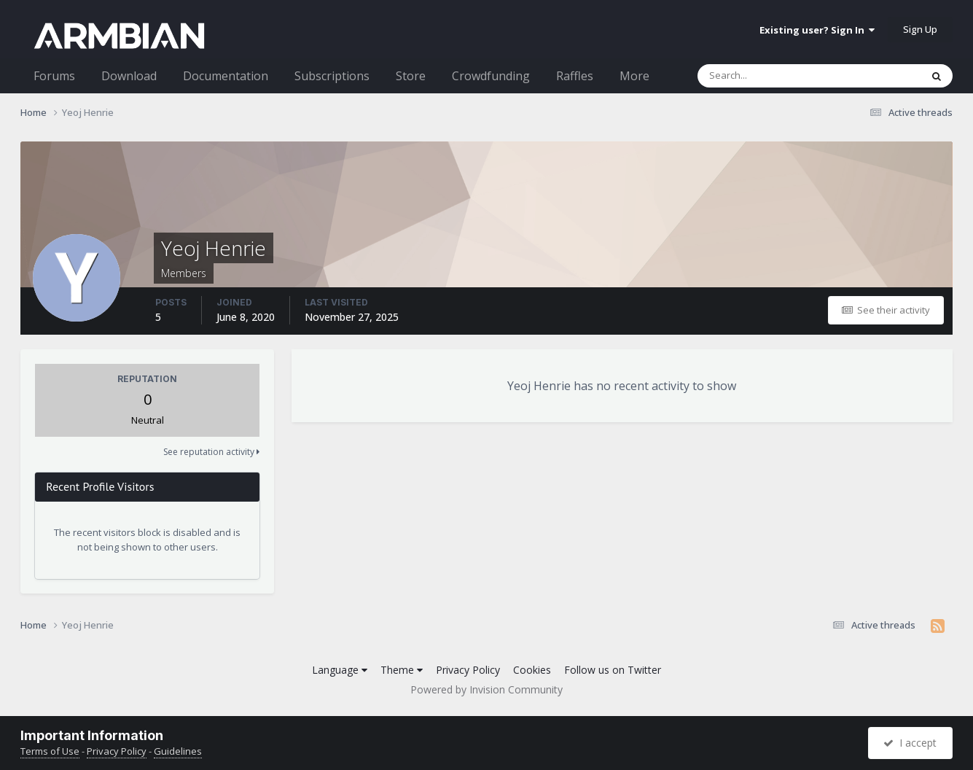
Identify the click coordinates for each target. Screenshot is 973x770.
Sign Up (920, 29)
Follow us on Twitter (612, 670)
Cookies (532, 670)
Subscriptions (332, 76)
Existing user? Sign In (817, 29)
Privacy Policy (468, 670)
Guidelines (178, 751)
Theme (401, 670)
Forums (54, 76)
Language (339, 670)
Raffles (574, 76)
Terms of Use (49, 751)
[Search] (771, 76)
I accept (910, 743)
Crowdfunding (491, 76)
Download (129, 76)
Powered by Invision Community (486, 689)
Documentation (225, 76)
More (634, 76)
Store (411, 76)
